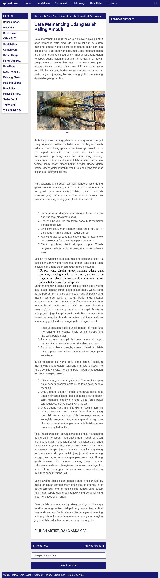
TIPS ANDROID (12, 110)
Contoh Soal (10, 44)
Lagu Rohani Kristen (15, 71)
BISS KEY (8, 27)
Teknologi (79, 3)
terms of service (75, 575)
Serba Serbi (10, 99)
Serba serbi (61, 3)
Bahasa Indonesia (13, 22)
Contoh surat (10, 49)
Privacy (48, 575)
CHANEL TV (10, 38)
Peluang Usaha (12, 82)
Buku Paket (10, 33)
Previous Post (93, 545)
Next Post (42, 545)
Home (27, 3)
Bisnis (112, 3)
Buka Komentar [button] (69, 565)
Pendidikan (43, 3)
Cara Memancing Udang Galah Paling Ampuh (65, 27)
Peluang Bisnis (12, 77)
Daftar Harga (10, 55)
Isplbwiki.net (10, 3)
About (29, 575)
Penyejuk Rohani (13, 93)
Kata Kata (96, 3)
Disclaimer (59, 575)
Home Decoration (13, 60)
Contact (38, 575)
